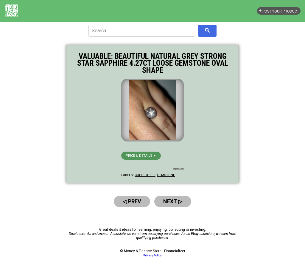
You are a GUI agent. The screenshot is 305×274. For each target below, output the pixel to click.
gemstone (166, 175)
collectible (145, 175)
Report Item (178, 168)
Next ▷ (172, 201)
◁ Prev (132, 201)
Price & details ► (141, 156)
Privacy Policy (152, 255)
